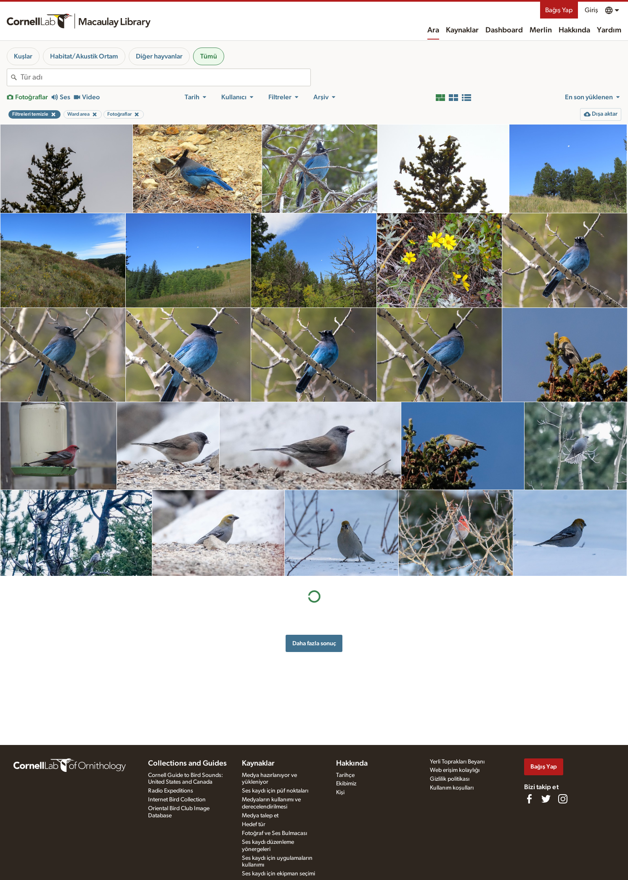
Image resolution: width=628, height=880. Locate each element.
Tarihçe (345, 775)
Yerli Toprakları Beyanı (457, 762)
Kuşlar (23, 56)
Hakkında (574, 30)
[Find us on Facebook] (529, 799)
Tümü (208, 56)
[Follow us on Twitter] (546, 799)
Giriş (591, 10)
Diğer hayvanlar (159, 56)
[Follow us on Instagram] (563, 799)
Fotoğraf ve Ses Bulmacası (274, 833)
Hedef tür (253, 824)
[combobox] (165, 77)
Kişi (340, 792)
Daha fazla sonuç (314, 643)
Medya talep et (260, 816)
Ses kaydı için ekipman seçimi (278, 874)
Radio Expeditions (170, 791)
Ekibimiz (346, 784)
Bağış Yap (559, 10)
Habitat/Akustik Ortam (84, 56)
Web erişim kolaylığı (455, 770)
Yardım (609, 30)
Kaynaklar (462, 30)
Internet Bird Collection (177, 800)
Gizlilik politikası (449, 779)
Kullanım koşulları (452, 788)
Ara (433, 30)
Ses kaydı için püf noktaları (275, 791)
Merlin (541, 30)
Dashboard (504, 30)
